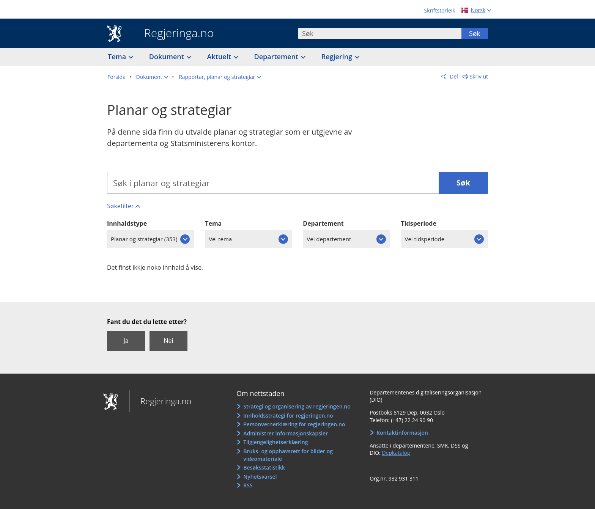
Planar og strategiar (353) (144, 239)
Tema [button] (118, 56)
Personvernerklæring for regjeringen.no (294, 424)
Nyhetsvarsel (260, 476)
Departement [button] (277, 56)
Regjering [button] (337, 56)
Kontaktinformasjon (402, 432)
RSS (247, 485)
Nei (168, 340)
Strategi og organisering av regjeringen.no (297, 406)
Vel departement (329, 239)
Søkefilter (120, 206)
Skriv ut (479, 76)
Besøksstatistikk (264, 467)
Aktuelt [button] (220, 56)
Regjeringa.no (173, 33)
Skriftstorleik (439, 10)
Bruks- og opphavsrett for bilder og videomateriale (288, 455)
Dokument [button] (167, 56)
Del (453, 76)
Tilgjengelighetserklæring (275, 442)
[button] (152, 77)
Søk (474, 33)
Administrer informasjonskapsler (285, 433)
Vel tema (220, 239)
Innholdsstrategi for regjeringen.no (288, 415)
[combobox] (379, 33)
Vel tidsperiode (424, 239)
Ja (125, 340)
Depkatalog (396, 452)
